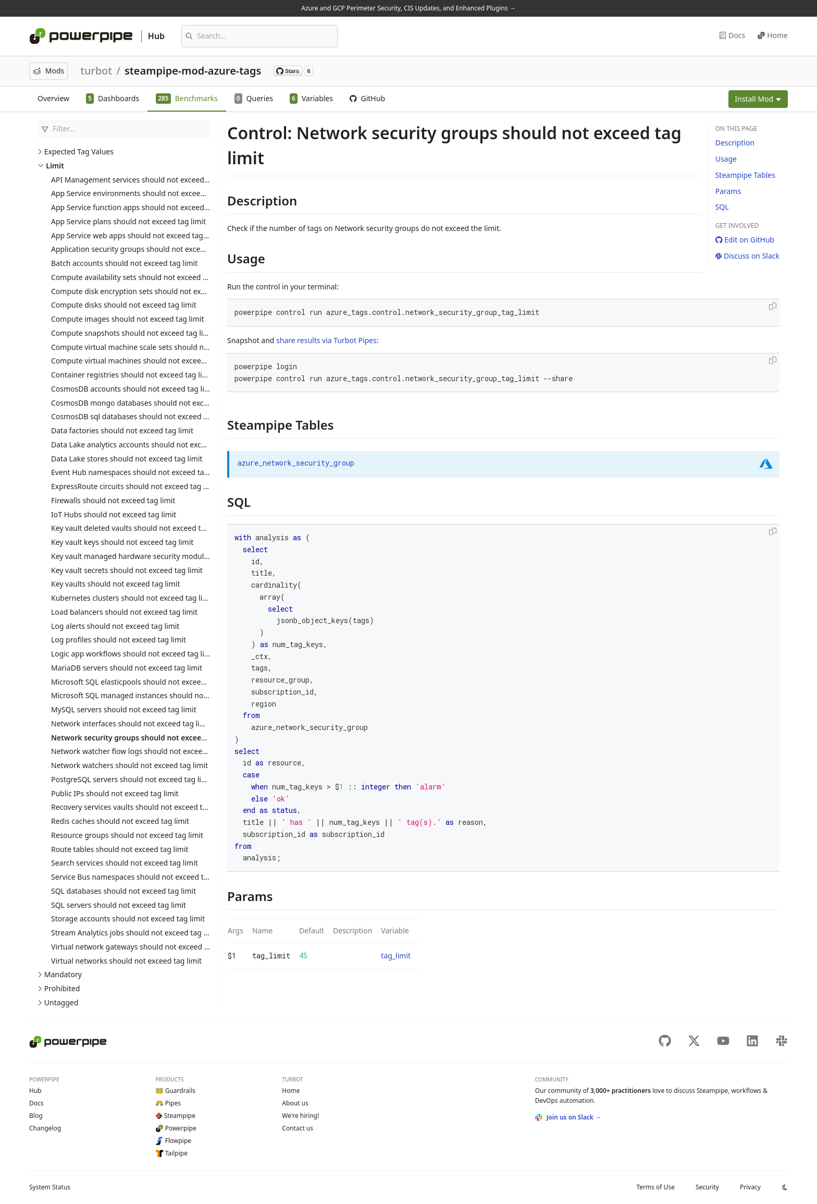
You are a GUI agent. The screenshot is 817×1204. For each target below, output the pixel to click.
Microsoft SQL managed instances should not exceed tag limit (156, 695)
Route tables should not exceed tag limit (120, 849)
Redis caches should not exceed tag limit (120, 821)
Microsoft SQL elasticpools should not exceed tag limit (143, 682)
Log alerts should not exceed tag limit (115, 626)
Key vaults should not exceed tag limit (115, 584)
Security (707, 1187)
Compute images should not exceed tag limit (127, 319)
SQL (722, 207)
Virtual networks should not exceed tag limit (126, 961)
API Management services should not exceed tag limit (142, 180)
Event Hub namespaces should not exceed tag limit (138, 472)
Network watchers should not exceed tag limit (129, 765)
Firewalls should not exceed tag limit (113, 500)
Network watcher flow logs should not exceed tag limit (144, 751)
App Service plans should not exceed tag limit (128, 221)
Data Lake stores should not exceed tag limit (127, 459)
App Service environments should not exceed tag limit (143, 193)
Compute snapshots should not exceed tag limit (132, 333)
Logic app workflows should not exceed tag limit (133, 654)
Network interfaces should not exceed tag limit (131, 723)
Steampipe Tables (745, 175)
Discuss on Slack (747, 256)
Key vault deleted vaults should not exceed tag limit (139, 528)
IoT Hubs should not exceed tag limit (113, 514)
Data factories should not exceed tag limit (122, 430)
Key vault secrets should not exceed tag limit (127, 570)
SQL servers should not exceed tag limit (118, 905)
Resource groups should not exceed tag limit (127, 835)
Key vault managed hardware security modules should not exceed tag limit (178, 556)
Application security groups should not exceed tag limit (145, 249)
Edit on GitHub (745, 240)
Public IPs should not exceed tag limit (115, 793)
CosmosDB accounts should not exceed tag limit (133, 389)
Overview (53, 98)
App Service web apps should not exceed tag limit (135, 235)
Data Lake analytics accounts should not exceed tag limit (147, 444)
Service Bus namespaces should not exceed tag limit (140, 877)
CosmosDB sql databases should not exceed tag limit (141, 416)
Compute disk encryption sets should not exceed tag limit (149, 291)
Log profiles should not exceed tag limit (118, 639)
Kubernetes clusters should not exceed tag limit (132, 598)
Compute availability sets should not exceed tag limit (141, 277)
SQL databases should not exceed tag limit (123, 891)
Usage (726, 159)
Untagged (61, 1002)
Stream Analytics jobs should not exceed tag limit (135, 933)
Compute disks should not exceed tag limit (123, 305)
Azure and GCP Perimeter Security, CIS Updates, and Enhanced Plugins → (408, 8)
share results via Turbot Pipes (326, 340)
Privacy (750, 1187)
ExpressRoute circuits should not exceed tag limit (134, 486)
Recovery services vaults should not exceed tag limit (139, 807)
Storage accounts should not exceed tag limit (128, 918)
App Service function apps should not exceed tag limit (142, 207)
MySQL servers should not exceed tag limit (123, 709)
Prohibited (62, 988)
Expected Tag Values (79, 151)
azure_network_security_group (296, 463)
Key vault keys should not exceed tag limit (122, 542)
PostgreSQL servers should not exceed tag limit (132, 779)
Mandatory (63, 974)
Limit (55, 166)
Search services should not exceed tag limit (124, 863)
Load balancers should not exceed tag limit (124, 612)
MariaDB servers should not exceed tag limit (126, 668)
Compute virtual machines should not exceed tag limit (143, 361)
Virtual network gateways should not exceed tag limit (141, 947)
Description (734, 143)
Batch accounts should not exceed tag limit (124, 263)
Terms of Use (655, 1187)
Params (728, 191)
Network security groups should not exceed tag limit (144, 738)
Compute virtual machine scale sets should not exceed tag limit (159, 347)
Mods (48, 71)
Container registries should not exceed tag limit (132, 375)
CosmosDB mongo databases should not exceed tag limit (148, 403)
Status (49, 1187)
